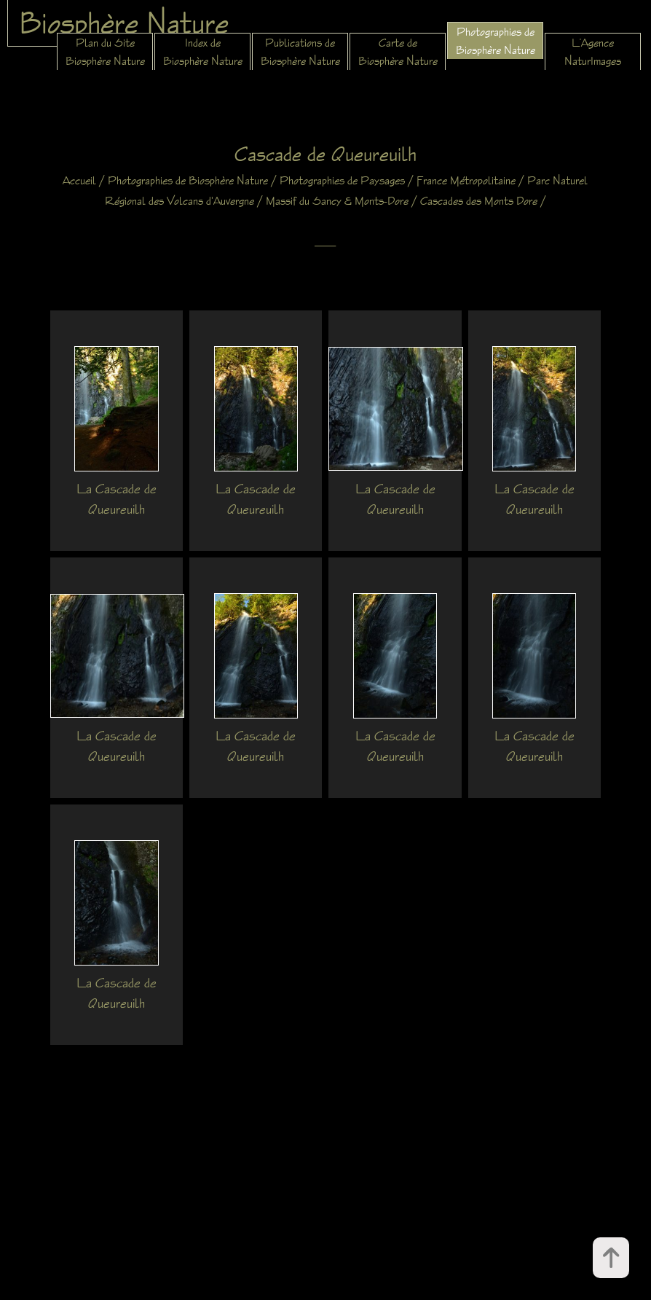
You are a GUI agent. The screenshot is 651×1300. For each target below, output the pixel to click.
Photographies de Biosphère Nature (188, 180)
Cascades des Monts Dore (478, 200)
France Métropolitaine (466, 180)
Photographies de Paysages (342, 180)
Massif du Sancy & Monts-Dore (337, 200)
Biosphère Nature (124, 22)
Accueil (79, 180)
